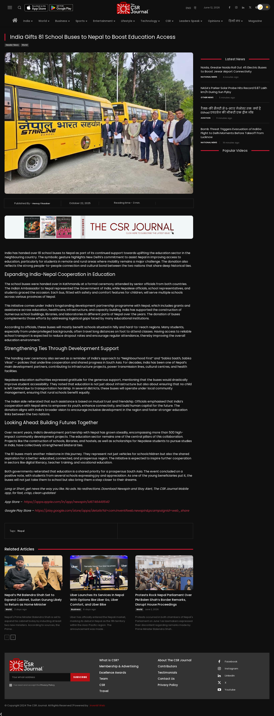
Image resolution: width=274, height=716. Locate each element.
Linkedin (230, 675)
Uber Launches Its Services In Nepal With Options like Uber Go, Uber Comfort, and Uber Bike (97, 600)
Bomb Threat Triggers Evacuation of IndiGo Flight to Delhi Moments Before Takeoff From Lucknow (232, 133)
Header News (12, 45)
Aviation (205, 118)
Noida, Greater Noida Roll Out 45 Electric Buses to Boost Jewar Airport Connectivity (234, 69)
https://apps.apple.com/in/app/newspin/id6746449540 (66, 502)
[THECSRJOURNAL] (133, 8)
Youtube (230, 689)
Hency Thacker (41, 203)
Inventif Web (97, 705)
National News (209, 77)
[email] (39, 677)
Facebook (231, 661)
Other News (207, 97)
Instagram (231, 668)
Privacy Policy (47, 685)
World (25, 45)
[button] (19, 7)
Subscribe (80, 677)
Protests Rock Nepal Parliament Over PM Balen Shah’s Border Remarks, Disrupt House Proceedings (163, 600)
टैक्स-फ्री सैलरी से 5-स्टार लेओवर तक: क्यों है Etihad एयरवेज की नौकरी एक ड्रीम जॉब (231, 110)
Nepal (21, 530)
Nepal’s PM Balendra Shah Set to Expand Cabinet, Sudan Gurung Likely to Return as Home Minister (33, 600)
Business (75, 609)
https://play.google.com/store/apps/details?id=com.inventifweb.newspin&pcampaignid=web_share (112, 510)
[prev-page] (7, 637)
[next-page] (13, 637)
